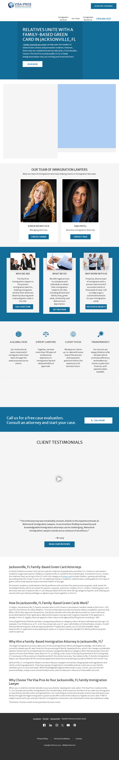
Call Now (99, 420)
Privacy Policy (42, 739)
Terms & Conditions (62, 739)
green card (67, 576)
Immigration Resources (88, 18)
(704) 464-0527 (103, 18)
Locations (37, 719)
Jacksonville (55, 719)
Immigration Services (63, 18)
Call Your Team (22, 307)
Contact (79, 739)
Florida (45, 719)
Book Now (33, 64)
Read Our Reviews (59, 544)
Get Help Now (59, 309)
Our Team (76, 18)
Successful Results (96, 307)
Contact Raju (80, 237)
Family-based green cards (35, 44)
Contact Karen (38, 237)
